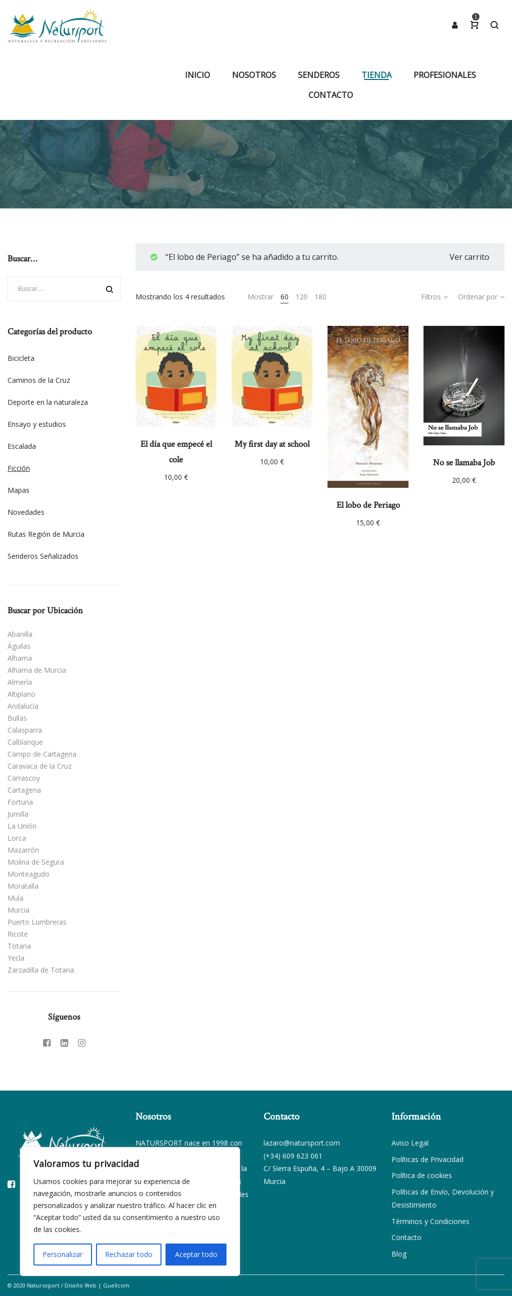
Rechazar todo (128, 1254)
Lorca (17, 838)
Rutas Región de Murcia (46, 534)
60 (284, 296)
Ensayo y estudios (37, 424)
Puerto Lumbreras (37, 922)
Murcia (19, 910)
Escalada (22, 446)
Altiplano (22, 694)
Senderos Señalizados (43, 556)
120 (302, 296)
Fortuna (20, 802)
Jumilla (18, 814)
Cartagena (24, 790)
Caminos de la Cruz (39, 380)
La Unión (22, 826)
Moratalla (23, 886)
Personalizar (62, 1254)
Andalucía (23, 706)
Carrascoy (24, 778)
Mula (16, 898)
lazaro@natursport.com (302, 1143)
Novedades (26, 512)
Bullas (17, 718)
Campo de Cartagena (42, 754)
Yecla (16, 958)
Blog (399, 1254)
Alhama (20, 658)
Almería (20, 682)
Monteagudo (29, 874)
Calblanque (25, 742)
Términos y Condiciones (431, 1221)
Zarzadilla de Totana (41, 970)
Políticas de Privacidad (428, 1159)
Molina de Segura (36, 862)
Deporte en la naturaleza (48, 402)
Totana (19, 946)
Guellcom (116, 1285)
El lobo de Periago (368, 505)
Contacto (407, 1237)
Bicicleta (21, 358)
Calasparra (25, 730)
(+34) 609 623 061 (293, 1156)
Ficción (19, 468)
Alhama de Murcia (37, 670)
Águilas (19, 646)
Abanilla (20, 634)
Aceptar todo (196, 1254)
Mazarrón (23, 850)
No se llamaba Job (464, 462)
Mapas (19, 490)
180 (320, 296)
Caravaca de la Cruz (40, 766)
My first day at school (272, 444)
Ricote (18, 934)
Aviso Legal (410, 1143)
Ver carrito (470, 256)
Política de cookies (422, 1175)
